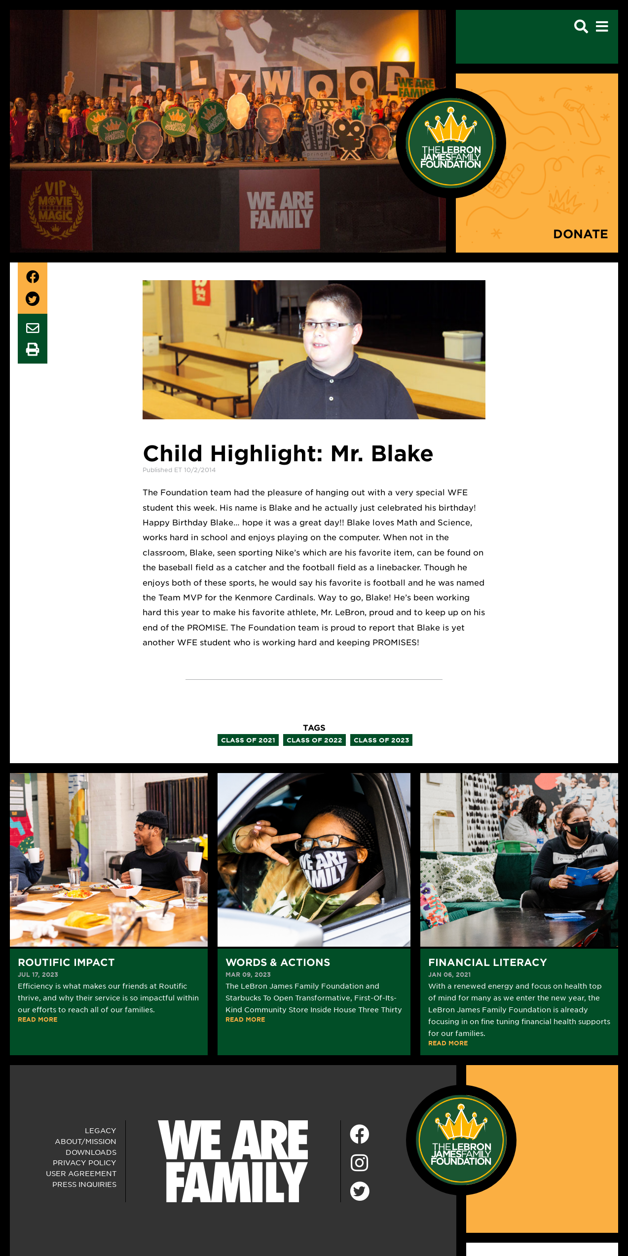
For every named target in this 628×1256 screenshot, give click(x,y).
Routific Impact (66, 962)
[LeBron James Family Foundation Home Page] (461, 1139)
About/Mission (85, 1141)
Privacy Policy (84, 1162)
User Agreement (81, 1173)
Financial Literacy (487, 962)
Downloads (91, 1151)
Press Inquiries (84, 1184)
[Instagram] (359, 1163)
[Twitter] (359, 1190)
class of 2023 (381, 740)
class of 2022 (314, 740)
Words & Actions (277, 962)
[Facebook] (359, 1134)
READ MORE (37, 1019)
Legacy (100, 1130)
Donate (580, 233)
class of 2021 (248, 740)
